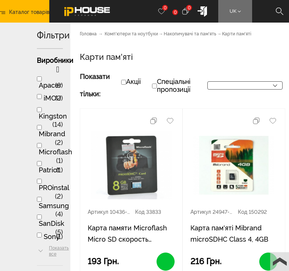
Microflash (55, 152)
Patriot (49, 170)
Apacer (50, 85)
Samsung (54, 206)
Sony (52, 237)
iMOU (52, 98)
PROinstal (54, 188)
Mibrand (52, 134)
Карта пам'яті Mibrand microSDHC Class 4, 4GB (229, 233)
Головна (88, 34)
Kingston (53, 116)
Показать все (59, 251)
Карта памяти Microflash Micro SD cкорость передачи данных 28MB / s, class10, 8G (129, 234)
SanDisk (51, 223)
